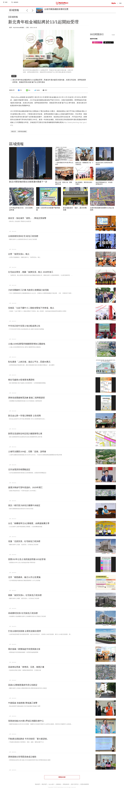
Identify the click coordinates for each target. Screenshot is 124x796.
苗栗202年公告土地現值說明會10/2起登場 (27, 560)
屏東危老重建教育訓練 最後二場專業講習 (26, 399)
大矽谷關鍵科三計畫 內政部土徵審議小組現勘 (28, 291)
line (28, 91)
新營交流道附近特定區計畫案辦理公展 (25, 435)
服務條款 (58, 785)
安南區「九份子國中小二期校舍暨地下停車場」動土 (31, 309)
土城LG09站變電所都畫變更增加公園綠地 (26, 345)
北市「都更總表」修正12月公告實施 (24, 578)
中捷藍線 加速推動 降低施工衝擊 (22, 704)
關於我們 (44, 785)
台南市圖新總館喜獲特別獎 (56, 9)
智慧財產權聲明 (84, 785)
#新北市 (13, 133)
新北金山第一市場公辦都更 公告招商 (24, 417)
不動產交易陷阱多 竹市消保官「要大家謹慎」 (28, 740)
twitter (37, 91)
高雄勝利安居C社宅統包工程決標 (23, 614)
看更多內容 (61, 778)
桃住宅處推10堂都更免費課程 (21, 381)
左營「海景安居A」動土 (19, 255)
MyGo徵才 (51, 785)
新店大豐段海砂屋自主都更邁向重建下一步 (28, 183)
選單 (6, 3)
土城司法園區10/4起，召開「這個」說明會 (27, 453)
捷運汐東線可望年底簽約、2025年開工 (25, 489)
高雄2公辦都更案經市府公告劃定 (22, 686)
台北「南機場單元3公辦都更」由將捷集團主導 (28, 525)
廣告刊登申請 (74, 785)
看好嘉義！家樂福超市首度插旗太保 (24, 650)
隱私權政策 (66, 785)
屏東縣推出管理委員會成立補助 (22, 758)
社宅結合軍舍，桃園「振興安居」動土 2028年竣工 (30, 273)
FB (19, 91)
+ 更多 (113, 36)
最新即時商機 (93, 40)
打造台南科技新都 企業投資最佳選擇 (24, 632)
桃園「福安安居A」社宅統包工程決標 (25, 596)
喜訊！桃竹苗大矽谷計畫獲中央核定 (24, 507)
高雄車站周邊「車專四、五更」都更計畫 (26, 668)
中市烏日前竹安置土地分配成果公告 (24, 327)
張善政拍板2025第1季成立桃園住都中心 (26, 722)
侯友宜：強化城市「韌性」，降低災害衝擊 (27, 219)
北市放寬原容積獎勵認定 (19, 471)
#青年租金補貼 (22, 133)
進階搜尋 (16, 3)
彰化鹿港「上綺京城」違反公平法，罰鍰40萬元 (29, 363)
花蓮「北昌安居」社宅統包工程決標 (24, 543)
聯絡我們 (37, 785)
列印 (44, 91)
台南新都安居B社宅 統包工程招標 (23, 237)
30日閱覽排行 (97, 36)
